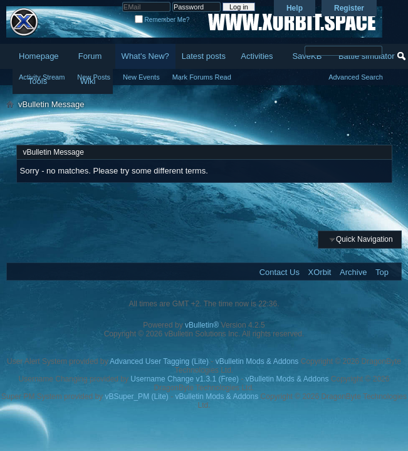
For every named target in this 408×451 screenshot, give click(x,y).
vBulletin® (202, 325)
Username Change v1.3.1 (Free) (184, 379)
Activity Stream (42, 77)
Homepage (39, 56)
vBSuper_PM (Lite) (136, 396)
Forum (90, 56)
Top (382, 272)
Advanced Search (355, 77)
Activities (257, 56)
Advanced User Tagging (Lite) (159, 361)
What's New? (145, 56)
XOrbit (320, 272)
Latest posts (204, 56)
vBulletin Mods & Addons (257, 361)
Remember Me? (162, 19)
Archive (353, 272)
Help (294, 8)
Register (349, 8)
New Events (141, 77)
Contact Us (279, 272)
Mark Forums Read (201, 77)
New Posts (93, 77)
